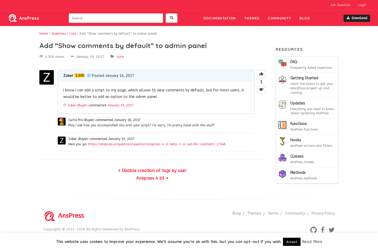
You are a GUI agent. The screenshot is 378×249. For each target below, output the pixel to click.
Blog (305, 18)
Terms (273, 213)
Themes (251, 18)
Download (356, 18)
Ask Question (340, 5)
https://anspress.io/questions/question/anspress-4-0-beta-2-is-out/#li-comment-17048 (156, 144)
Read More (312, 241)
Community (279, 18)
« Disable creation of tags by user (152, 170)
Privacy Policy (323, 213)
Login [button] (362, 5)
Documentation (219, 18)
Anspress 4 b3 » (152, 178)
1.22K (80, 75)
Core (120, 57)
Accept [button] (291, 242)
